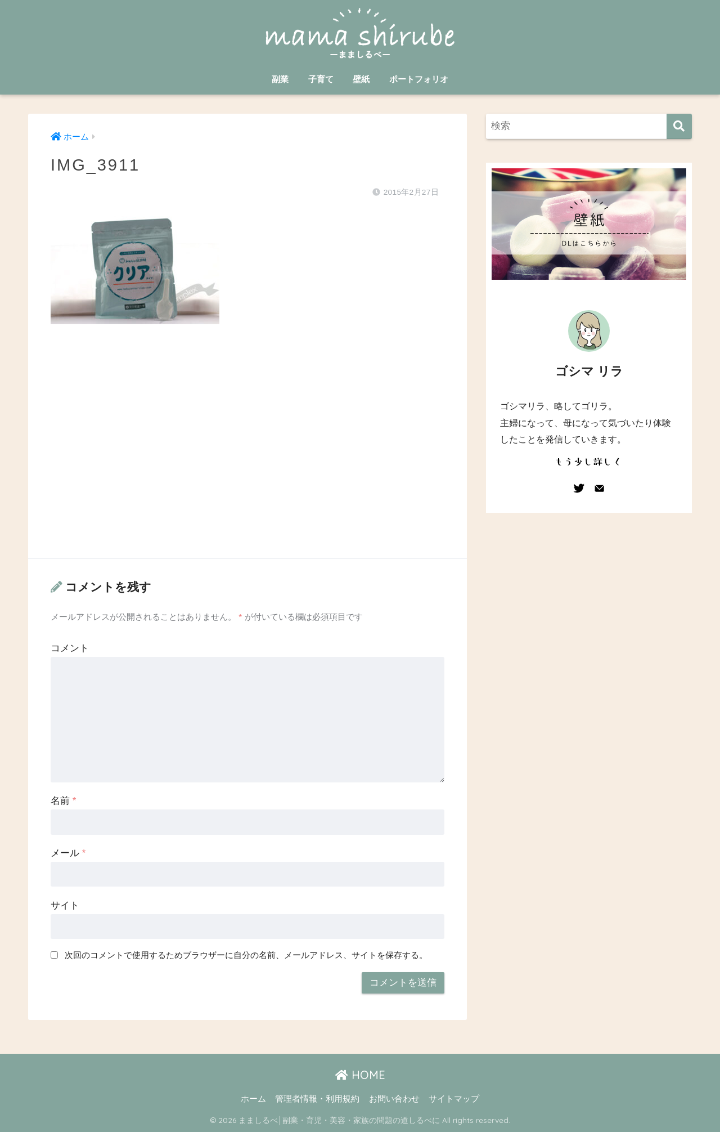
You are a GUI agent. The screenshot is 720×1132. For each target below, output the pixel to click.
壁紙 (361, 79)
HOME (360, 1075)
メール (68, 853)
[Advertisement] (247, 452)
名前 (63, 800)
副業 (280, 79)
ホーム (253, 1098)
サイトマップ (454, 1098)
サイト (65, 905)
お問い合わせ (394, 1098)
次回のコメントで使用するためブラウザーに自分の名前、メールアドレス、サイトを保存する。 (246, 955)
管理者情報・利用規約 (317, 1098)
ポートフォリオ (418, 79)
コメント (70, 648)
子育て (321, 79)
